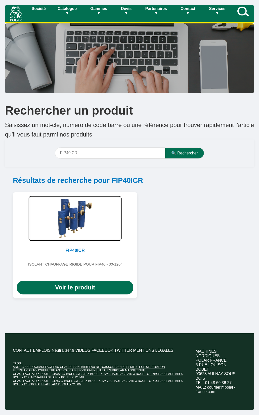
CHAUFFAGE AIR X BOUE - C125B (132, 374)
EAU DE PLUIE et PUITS (131, 367)
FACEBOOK (102, 350)
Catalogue (67, 10)
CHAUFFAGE (44, 367)
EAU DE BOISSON (102, 367)
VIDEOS (83, 350)
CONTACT (23, 350)
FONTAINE (86, 370)
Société (39, 8)
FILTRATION (156, 367)
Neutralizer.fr (63, 350)
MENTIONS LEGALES (153, 350)
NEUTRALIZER (103, 370)
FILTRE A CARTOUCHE (29, 370)
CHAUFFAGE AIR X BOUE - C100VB (38, 374)
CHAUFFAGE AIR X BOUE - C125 (85, 374)
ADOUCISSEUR (24, 367)
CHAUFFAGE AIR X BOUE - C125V (37, 381)
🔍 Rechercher (184, 153)
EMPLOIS (42, 350)
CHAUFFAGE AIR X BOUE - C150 (133, 381)
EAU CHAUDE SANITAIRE (71, 367)
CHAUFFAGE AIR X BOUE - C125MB (59, 377)
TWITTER (123, 350)
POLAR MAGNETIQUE (129, 370)
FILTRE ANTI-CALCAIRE (61, 370)
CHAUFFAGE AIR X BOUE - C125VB (85, 381)
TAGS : (17, 363)
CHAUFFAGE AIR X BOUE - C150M (57, 384)
